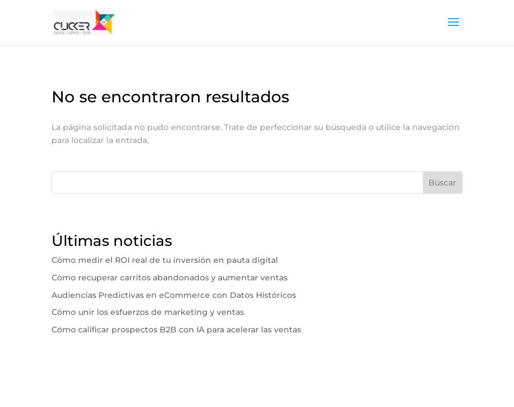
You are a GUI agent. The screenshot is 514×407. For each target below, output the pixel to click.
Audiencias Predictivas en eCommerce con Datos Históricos (174, 295)
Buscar (442, 182)
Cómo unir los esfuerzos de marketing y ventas (148, 312)
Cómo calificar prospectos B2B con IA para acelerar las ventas (176, 329)
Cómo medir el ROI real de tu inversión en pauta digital (165, 260)
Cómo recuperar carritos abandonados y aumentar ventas (170, 277)
